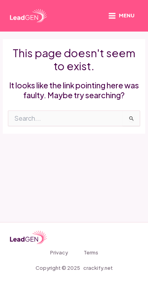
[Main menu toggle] (121, 15)
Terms (91, 252)
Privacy (59, 252)
